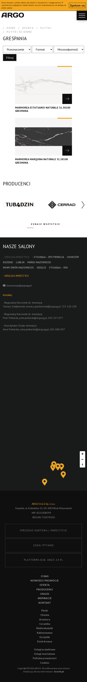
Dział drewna (44, 641)
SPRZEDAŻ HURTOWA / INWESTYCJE (43, 530)
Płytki (44, 610)
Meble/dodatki (44, 628)
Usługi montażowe (44, 653)
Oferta (45, 584)
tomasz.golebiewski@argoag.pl (43, 306)
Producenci (44, 589)
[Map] (43, 470)
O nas (45, 576)
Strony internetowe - (49, 671)
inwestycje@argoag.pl (19, 285)
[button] (83, 205)
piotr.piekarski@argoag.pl (33, 318)
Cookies (44, 662)
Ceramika (44, 623)
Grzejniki (44, 637)
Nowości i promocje (44, 580)
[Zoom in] (82, 454)
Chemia (44, 614)
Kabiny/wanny (45, 632)
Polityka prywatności (45, 658)
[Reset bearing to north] (82, 465)
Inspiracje (45, 598)
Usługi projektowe (44, 649)
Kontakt (44, 602)
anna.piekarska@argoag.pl (34, 329)
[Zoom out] (82, 459)
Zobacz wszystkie (45, 224)
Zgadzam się (77, 5)
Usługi (44, 593)
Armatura (44, 619)
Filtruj (9, 57)
